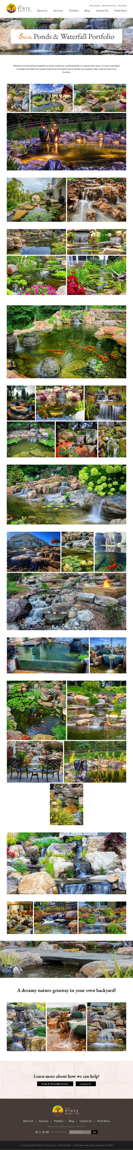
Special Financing (109, 6)
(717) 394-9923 (65, 1145)
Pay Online (122, 6)
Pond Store (120, 10)
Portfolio (73, 10)
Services (58, 10)
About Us (42, 10)
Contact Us (102, 10)
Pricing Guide (94, 6)
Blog (87, 10)
